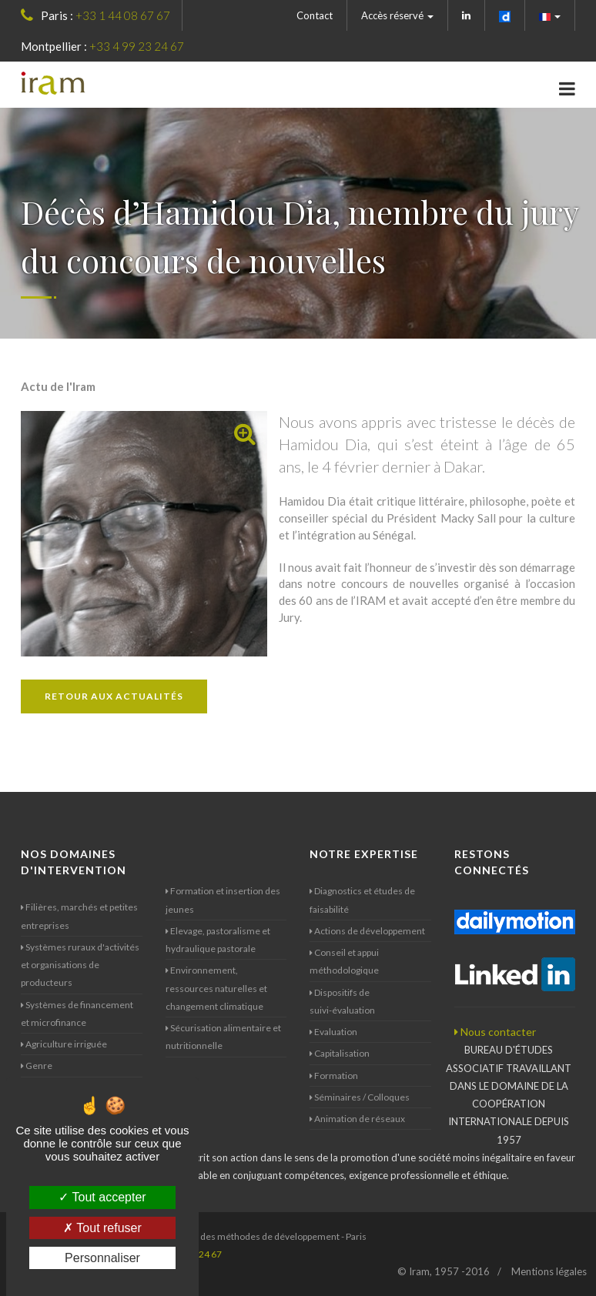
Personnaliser (102, 1257)
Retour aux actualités (114, 696)
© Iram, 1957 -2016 (443, 1271)
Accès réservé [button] (397, 15)
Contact (314, 15)
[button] (550, 15)
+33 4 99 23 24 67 (136, 46)
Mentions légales (549, 1271)
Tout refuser (102, 1227)
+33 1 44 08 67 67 (122, 15)
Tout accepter (102, 1197)
